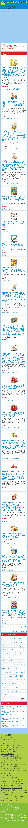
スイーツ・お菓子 (6, 770)
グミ (10, 687)
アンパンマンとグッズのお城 (14, 3)
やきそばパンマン (20, 796)
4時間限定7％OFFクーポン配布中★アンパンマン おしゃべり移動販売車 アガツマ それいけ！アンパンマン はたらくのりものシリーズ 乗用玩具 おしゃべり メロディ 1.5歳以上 (13, 506)
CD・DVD (18, 747)
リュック (21, 661)
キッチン (5, 657)
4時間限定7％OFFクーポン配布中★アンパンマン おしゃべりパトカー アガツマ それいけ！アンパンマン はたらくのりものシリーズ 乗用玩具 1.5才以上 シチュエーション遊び (13, 358)
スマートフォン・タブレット (10, 752)
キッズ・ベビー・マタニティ (10, 739)
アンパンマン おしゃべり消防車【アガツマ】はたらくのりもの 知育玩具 (13, 386)
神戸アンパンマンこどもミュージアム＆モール (13, 722)
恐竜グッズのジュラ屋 (8, 811)
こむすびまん (14, 798)
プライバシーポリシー (8, 820)
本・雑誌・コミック (7, 747)
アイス (23, 680)
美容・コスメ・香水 (7, 764)
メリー (11, 695)
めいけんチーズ (17, 788)
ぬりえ (19, 653)
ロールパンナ (16, 781)
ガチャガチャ (14, 657)
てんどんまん (5, 798)
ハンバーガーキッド (7, 796)
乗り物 (16, 672)
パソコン (20, 683)
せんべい (5, 683)
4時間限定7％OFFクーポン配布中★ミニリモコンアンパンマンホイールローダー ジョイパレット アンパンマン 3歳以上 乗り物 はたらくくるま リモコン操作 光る (13, 475)
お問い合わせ (20, 820)
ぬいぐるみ (17, 638)
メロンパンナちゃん (7, 779)
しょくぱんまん (6, 781)
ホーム (3, 11)
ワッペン (21, 646)
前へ (4, 628)
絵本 (15, 642)
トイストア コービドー (9, 543)
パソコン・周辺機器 (7, 754)
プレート (5, 653)
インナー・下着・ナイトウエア (11, 743)
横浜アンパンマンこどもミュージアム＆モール (13, 711)
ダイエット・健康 (20, 764)
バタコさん (4, 792)
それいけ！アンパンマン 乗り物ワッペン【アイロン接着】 (13, 223)
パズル (11, 649)
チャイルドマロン (8, 400)
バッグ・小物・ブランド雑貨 (10, 745)
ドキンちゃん (5, 777)
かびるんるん (14, 800)
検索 (23, 698)
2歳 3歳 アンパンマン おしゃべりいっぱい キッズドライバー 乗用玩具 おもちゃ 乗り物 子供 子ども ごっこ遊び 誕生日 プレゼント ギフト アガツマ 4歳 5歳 (14, 297)
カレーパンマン (20, 779)
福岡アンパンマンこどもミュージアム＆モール (13, 725)
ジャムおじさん (6, 788)
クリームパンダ (6, 790)
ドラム (16, 687)
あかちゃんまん (6, 783)
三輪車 (4, 695)
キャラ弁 (17, 668)
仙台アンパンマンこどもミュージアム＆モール (13, 718)
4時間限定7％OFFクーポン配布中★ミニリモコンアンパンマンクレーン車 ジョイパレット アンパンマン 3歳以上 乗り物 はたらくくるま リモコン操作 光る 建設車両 (13, 444)
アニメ (4, 638)
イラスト (23, 691)
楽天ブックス (6, 209)
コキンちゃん (14, 777)
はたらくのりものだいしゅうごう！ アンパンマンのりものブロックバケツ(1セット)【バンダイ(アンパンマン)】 (13, 558)
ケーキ (16, 665)
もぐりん (24, 790)
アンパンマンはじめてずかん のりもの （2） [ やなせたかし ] (14, 245)
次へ (24, 628)
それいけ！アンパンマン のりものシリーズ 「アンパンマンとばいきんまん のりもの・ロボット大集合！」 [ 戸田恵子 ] (13, 613)
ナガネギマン (16, 790)
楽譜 (21, 676)
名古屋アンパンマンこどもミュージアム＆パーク (13, 715)
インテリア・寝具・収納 (9, 760)
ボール (4, 646)
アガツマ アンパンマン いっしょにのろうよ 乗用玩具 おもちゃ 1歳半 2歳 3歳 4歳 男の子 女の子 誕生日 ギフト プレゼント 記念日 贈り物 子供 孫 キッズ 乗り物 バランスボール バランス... (14, 165)
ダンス (10, 668)
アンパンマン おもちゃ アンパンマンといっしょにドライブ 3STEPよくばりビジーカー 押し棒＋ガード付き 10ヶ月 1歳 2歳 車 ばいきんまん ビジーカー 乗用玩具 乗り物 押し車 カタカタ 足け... (14, 72)
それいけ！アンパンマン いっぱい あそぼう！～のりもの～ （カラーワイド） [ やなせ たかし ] (13, 270)
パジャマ (5, 661)
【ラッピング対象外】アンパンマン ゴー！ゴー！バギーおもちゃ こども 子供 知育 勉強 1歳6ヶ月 (13, 104)
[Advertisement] (14, 28)
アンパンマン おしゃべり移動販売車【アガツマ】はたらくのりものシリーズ (13, 584)
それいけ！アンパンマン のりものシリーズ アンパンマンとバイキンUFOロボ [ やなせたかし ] (13, 199)
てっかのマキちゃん (7, 794)
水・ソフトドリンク (19, 770)
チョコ (16, 680)
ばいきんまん (14, 775)
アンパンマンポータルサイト (11, 707)
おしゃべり (19, 649)
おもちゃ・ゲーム (6, 737)
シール (10, 642)
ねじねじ (14, 691)
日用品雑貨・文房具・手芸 (9, 756)
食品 (17, 768)
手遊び (12, 683)
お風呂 (4, 649)
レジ (3, 665)
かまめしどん (5, 800)
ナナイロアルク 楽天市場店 (11, 89)
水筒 (22, 665)
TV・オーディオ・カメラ (9, 749)
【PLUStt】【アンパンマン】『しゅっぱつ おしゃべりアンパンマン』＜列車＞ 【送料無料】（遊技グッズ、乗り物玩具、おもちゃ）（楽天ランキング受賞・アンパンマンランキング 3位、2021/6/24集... (13, 330)
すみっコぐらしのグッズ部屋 (10, 809)
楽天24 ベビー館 (7, 570)
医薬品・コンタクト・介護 (9, 766)
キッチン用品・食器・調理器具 (11, 758)
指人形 (10, 680)
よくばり (5, 672)
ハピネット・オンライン (10, 118)
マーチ (12, 653)
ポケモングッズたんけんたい (10, 807)
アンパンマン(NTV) (8, 709)
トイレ (4, 687)
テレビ (10, 665)
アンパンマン (5, 775)
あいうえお (13, 676)
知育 (10, 638)
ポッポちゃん (13, 792)
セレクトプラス (7, 341)
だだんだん (4, 786)
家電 (23, 747)
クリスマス (12, 646)
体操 (22, 672)
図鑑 (3, 668)
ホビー (15, 737)
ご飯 (3, 680)
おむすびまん (22, 792)
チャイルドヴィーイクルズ (10, 428)
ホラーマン (17, 786)
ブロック (13, 661)
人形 (20, 642)
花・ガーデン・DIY (7, 762)
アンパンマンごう (17, 783)
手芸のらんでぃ (7, 231)
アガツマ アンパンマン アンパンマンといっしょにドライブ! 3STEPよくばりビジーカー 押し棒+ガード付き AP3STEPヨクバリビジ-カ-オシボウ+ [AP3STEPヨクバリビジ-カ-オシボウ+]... (14, 135)
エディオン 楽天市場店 (9, 148)
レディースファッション (9, 741)
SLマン (11, 786)
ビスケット (5, 691)
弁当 (3, 642)
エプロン (5, 676)
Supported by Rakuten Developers (19, 631)
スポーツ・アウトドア (8, 768)
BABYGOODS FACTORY (10, 372)
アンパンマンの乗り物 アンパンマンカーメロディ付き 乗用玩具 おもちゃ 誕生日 (13, 535)
